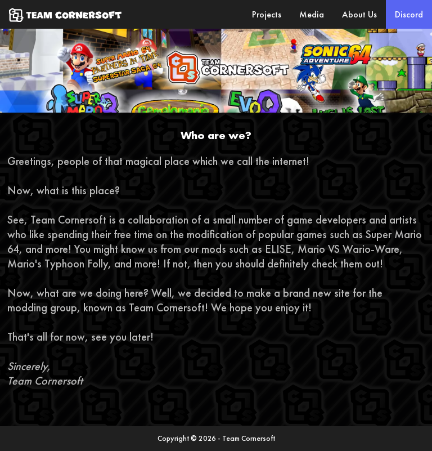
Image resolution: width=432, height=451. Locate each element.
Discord (409, 14)
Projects (266, 14)
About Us (359, 14)
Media (311, 14)
